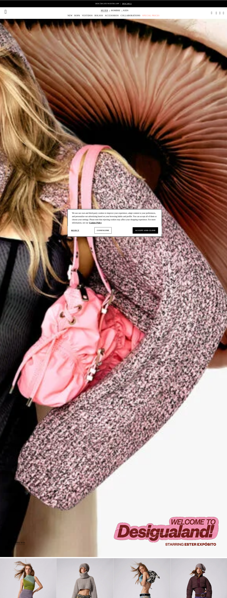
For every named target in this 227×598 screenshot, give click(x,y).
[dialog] (115, 223)
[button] (104, 10)
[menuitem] (104, 13)
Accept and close (145, 230)
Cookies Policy (95, 223)
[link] (211, 13)
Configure (103, 230)
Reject (75, 230)
